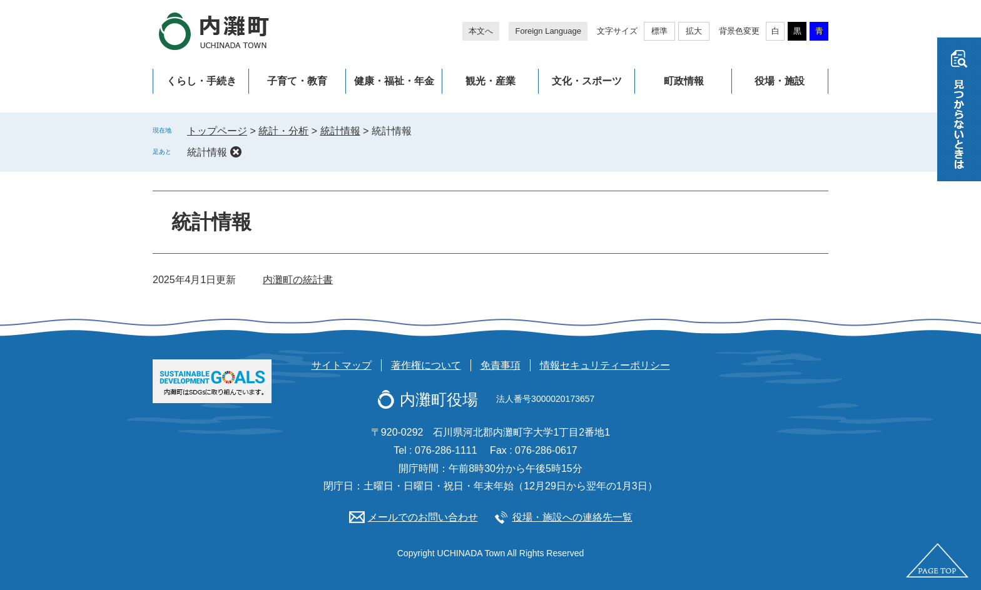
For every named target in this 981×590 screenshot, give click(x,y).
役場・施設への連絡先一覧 (572, 517)
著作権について (426, 365)
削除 (235, 152)
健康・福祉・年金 (394, 81)
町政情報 (684, 81)
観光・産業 (490, 81)
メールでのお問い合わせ (423, 517)
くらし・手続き (201, 81)
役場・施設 (780, 81)
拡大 (694, 31)
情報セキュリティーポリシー (605, 365)
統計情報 (340, 131)
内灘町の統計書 (298, 279)
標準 (659, 31)
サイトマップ (342, 365)
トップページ (217, 131)
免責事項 (500, 365)
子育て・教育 (297, 81)
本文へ (481, 31)
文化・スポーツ (587, 81)
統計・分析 (283, 131)
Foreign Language (548, 31)
